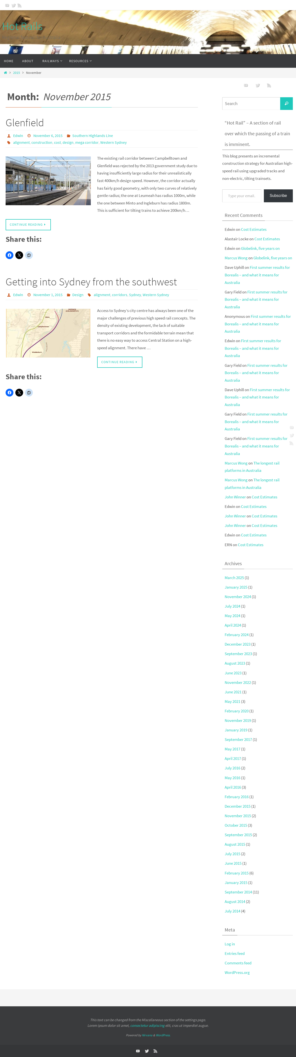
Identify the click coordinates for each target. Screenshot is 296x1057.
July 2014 (232, 911)
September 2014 (238, 892)
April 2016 (233, 787)
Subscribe (278, 196)
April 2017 (233, 758)
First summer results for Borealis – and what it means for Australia (257, 275)
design (68, 142)
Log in (230, 944)
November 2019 (238, 720)
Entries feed (235, 953)
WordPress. (163, 1035)
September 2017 (238, 739)
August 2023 (235, 663)
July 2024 (232, 606)
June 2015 (233, 863)
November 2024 (238, 596)
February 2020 (237, 711)
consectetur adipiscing (147, 1025)
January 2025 (236, 587)
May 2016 (232, 777)
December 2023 (237, 644)
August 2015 (235, 844)
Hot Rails (22, 26)
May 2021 (232, 701)
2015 (16, 73)
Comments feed (238, 963)
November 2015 (238, 815)
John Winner (235, 497)
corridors (119, 294)
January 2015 (236, 882)
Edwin (18, 135)
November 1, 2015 (48, 294)
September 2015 (238, 834)
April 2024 (233, 625)
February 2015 (237, 873)
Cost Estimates (254, 229)
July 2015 (232, 853)
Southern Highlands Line (92, 135)
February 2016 (237, 796)
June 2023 (233, 673)
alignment (21, 142)
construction (41, 142)
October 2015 (236, 825)
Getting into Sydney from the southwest (91, 281)
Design (77, 294)
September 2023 (238, 653)
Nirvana (147, 1035)
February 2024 (237, 634)
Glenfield (25, 122)
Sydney (135, 294)
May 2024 (232, 615)
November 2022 (238, 682)
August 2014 (235, 901)
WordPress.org (237, 972)
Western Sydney (113, 142)
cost (57, 142)
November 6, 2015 (48, 135)
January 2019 (236, 730)
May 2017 (232, 749)
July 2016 (232, 768)
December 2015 (237, 806)
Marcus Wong (236, 258)
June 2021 (233, 692)
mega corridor (87, 142)
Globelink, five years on (260, 248)
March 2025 (234, 577)
